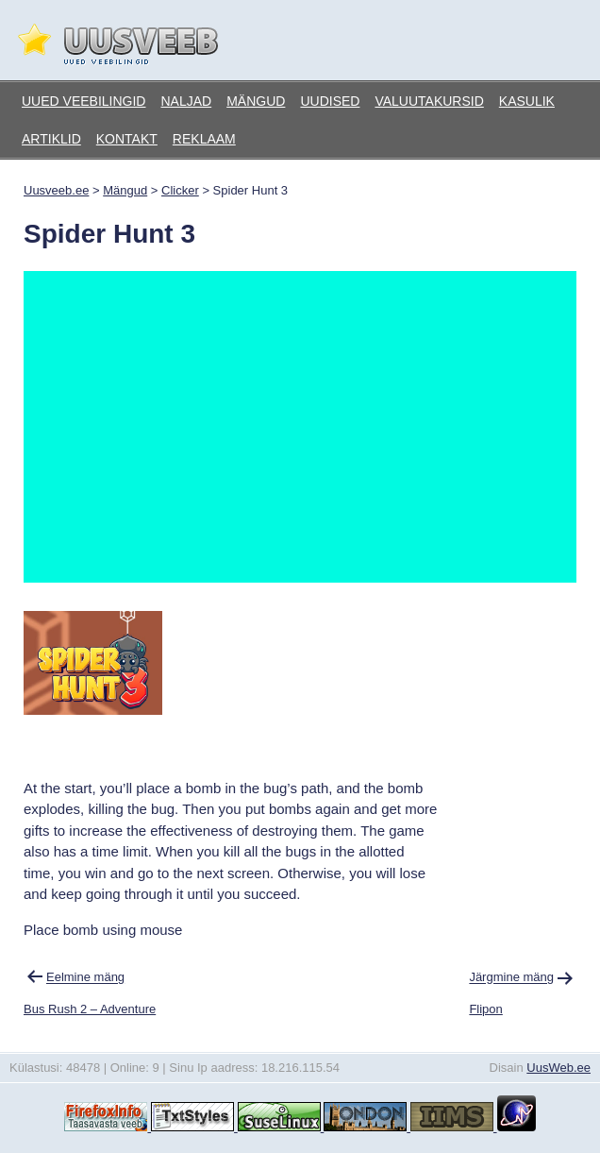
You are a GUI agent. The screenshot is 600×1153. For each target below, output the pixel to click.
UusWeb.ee (558, 1067)
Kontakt (127, 138)
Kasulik (527, 101)
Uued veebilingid (83, 101)
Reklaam (204, 138)
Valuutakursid (429, 101)
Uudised (329, 101)
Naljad (185, 101)
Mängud (255, 101)
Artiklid (51, 138)
